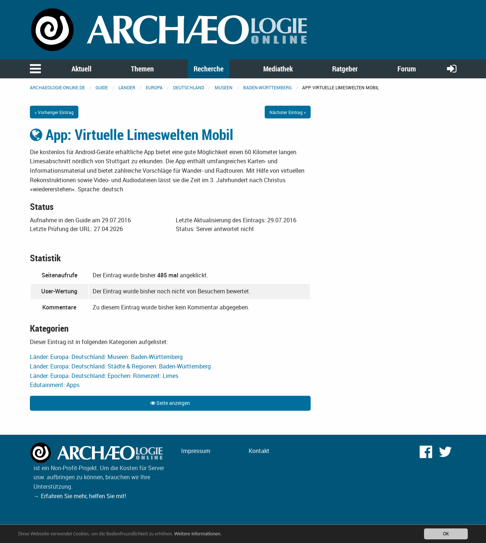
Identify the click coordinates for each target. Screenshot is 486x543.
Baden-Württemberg (267, 87)
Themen (142, 69)
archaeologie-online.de (57, 87)
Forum (406, 69)
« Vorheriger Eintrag (54, 112)
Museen (224, 87)
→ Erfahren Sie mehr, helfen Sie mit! (80, 496)
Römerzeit (146, 376)
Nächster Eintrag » (287, 112)
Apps (72, 385)
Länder (126, 87)
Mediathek (278, 69)
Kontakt (259, 451)
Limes (170, 376)
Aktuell (81, 69)
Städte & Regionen (132, 366)
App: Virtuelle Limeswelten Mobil (131, 134)
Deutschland (188, 87)
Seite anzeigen (170, 402)
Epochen (119, 376)
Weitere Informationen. (198, 534)
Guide (102, 87)
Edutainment (46, 385)
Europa (154, 87)
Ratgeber (345, 69)
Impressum (195, 451)
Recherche (208, 69)
